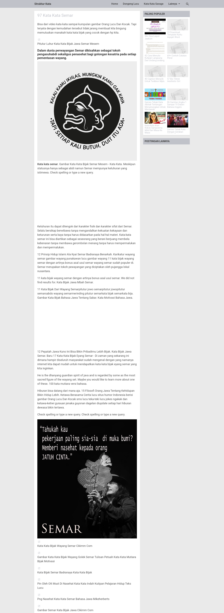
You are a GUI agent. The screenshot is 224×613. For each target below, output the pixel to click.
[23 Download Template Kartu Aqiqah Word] (177, 24)
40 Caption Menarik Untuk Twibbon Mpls (154, 80)
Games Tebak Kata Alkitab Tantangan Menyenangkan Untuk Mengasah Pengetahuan (155, 107)
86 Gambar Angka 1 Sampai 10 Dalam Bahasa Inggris (176, 104)
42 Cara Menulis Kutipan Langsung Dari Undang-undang (154, 58)
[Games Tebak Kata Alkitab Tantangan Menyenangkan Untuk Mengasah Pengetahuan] (155, 94)
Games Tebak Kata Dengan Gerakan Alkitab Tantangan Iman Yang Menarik (176, 133)
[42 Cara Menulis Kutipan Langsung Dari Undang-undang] (155, 48)
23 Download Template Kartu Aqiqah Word (174, 34)
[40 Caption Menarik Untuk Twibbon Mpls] (155, 71)
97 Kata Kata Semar (55, 15)
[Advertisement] (87, 199)
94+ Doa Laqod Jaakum (152, 37)
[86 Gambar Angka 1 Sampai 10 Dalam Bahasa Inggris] (177, 94)
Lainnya (174, 4)
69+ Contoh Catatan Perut (177, 57)
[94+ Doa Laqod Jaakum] (155, 26)
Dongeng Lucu (131, 3)
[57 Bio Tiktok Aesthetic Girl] (177, 71)
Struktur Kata (42, 3)
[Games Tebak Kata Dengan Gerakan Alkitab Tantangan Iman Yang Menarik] (177, 120)
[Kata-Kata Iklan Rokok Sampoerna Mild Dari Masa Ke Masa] (155, 118)
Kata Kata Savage (153, 3)
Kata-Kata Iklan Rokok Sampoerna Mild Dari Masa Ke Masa (153, 129)
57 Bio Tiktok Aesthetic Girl (173, 80)
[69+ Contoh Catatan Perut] (177, 48)
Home (114, 3)
